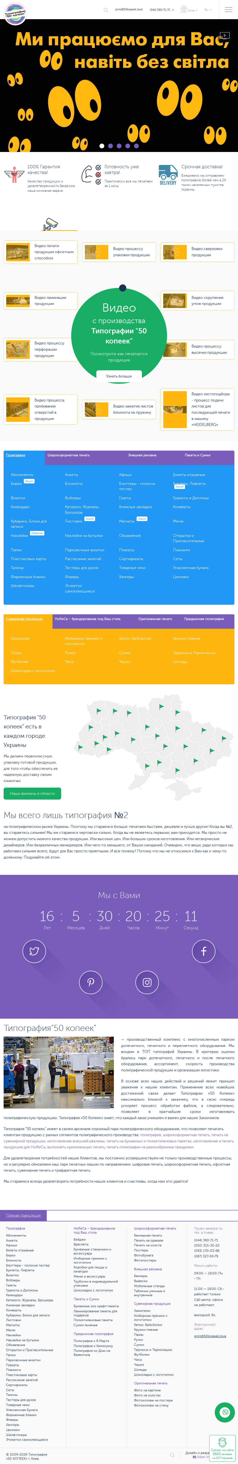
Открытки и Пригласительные (29, 1350)
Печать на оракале (148, 1240)
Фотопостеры (145, 1260)
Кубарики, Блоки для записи (28, 1315)
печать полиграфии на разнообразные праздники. (150, 1147)
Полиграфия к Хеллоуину (93, 1346)
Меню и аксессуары (89, 1276)
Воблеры (73, 498)
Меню (178, 521)
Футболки (19, 662)
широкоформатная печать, (186, 1135)
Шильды (180, 662)
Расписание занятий (83, 559)
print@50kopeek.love (129, 9)
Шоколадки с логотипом (33, 671)
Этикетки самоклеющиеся (27, 1439)
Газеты (125, 498)
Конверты (182, 507)
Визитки (18, 498)
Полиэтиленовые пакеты (93, 1320)
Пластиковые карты (28, 559)
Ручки (70, 653)
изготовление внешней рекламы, (76, 1141)
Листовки (80, 521)
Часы (69, 662)
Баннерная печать (148, 1235)
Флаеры (72, 577)
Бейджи (80, 1239)
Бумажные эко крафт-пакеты (96, 1306)
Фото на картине (147, 1390)
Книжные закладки (135, 507)
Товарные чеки (132, 568)
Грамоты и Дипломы (191, 498)
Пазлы (16, 653)
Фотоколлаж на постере (153, 1400)
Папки (16, 550)
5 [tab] (136, 146)
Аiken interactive (207, 1457)
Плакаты (126, 550)
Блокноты (74, 484)
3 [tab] (119, 146)
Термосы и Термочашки (194, 653)
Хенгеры (126, 577)
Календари (20, 507)
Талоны (17, 568)
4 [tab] (127, 146)
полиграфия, (151, 1135)
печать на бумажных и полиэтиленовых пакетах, (149, 1141)
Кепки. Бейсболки (135, 638)
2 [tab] (110, 146)
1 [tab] (101, 146)
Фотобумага (143, 1255)
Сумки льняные (86, 1325)
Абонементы (22, 475)
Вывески (140, 1281)
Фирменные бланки (28, 577)
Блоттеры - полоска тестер (28, 1265)
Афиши (125, 475)
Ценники (181, 577)
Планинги (181, 550)
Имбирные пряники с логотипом (90, 1260)
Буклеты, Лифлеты (20, 1270)
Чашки (125, 662)
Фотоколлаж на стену (151, 1405)
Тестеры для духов (81, 568)
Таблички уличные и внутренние (149, 1293)
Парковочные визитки (84, 550)
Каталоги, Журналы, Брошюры (29, 1300)
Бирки (23, 484)
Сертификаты (131, 559)
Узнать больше (119, 376)
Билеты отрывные (189, 475)
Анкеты (71, 475)
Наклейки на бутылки (84, 536)
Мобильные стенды (149, 1286)
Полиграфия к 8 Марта (91, 1341)
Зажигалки (20, 638)
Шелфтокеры (23, 586)
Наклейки (27, 536)
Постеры (141, 1250)
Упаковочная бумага (191, 568)
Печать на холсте (148, 1245)
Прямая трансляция (23, 1215)
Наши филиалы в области (32, 793)
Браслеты (81, 1244)
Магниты (133, 521)
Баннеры (140, 1276)
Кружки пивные (186, 638)
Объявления (130, 536)
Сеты (177, 559)
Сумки (124, 653)
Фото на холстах (147, 1395)
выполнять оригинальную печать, (76, 1147)
